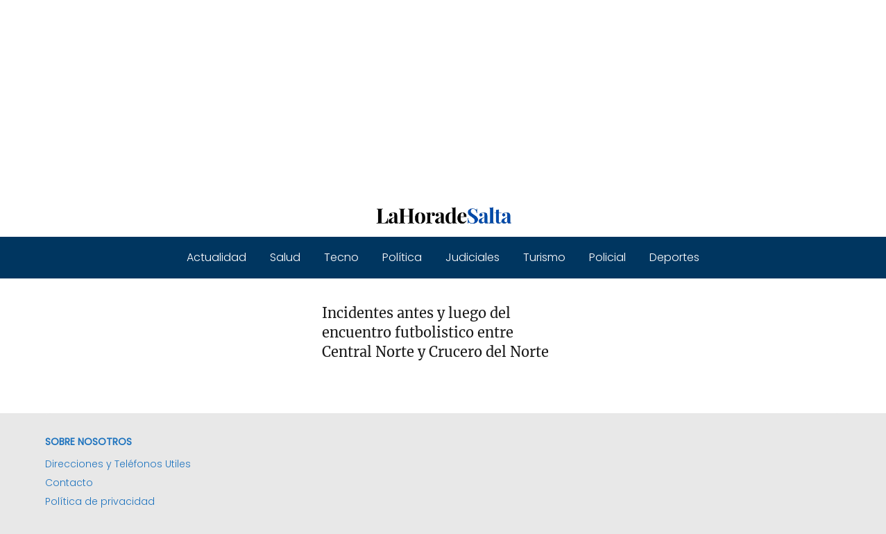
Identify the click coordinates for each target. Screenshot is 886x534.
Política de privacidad (100, 501)
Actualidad (216, 257)
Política (402, 257)
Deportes (674, 257)
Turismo (544, 257)
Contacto (69, 483)
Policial (607, 257)
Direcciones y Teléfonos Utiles (118, 464)
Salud (285, 257)
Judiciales (472, 257)
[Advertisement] (416, 97)
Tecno (341, 257)
